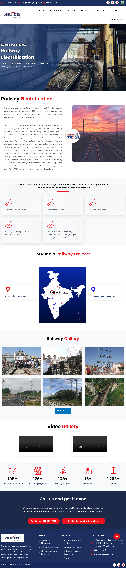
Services (85, 10)
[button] (44, 521)
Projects (102, 10)
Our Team (70, 10)
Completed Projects (103, 296)
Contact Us (118, 19)
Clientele (117, 10)
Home (42, 10)
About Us (55, 10)
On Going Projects (17, 296)
